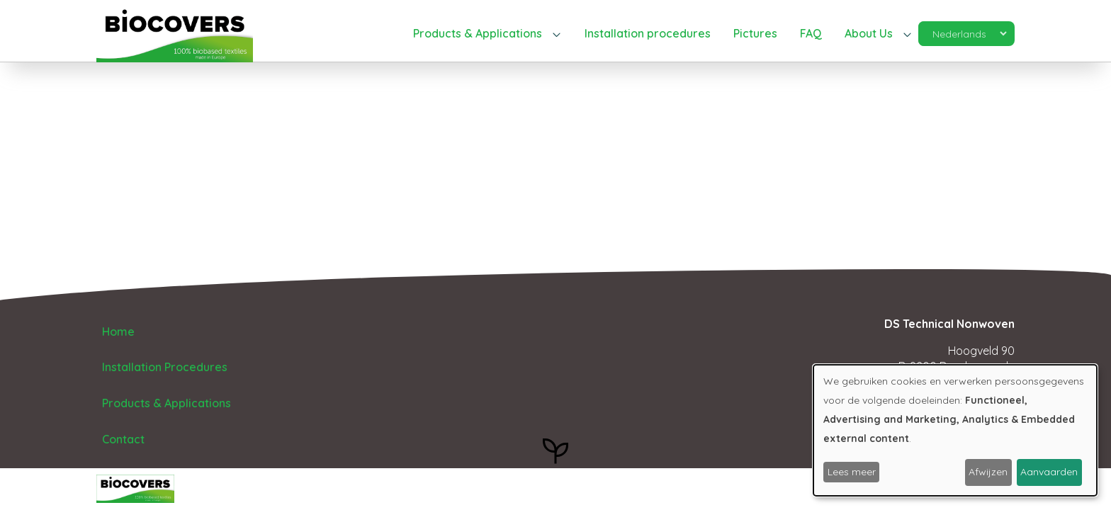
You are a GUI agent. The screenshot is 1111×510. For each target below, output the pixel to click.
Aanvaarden (1049, 471)
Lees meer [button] (852, 471)
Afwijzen (988, 471)
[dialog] (955, 430)
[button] (487, 34)
